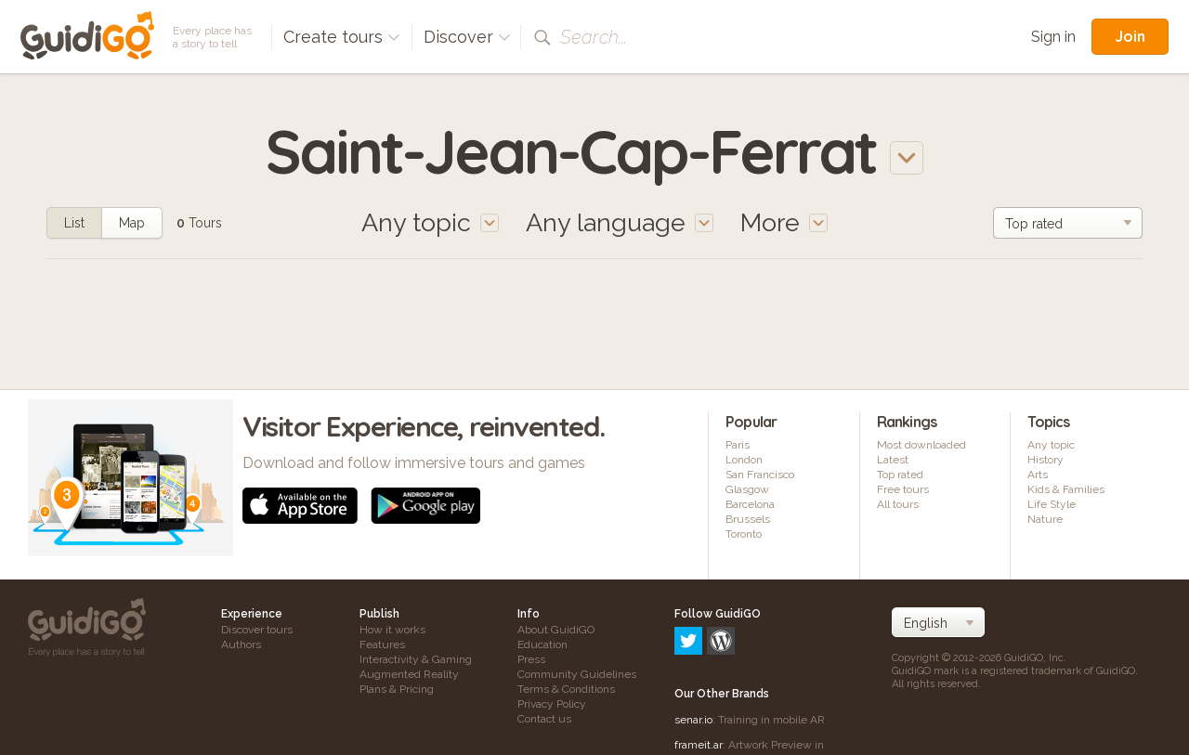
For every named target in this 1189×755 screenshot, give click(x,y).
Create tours (341, 36)
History (1045, 459)
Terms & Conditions (566, 689)
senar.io (693, 639)
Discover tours (257, 629)
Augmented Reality (409, 674)
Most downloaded (921, 444)
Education (542, 644)
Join (1130, 36)
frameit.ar (698, 664)
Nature (1045, 519)
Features (382, 644)
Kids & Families (1065, 489)
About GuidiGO (555, 629)
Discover (467, 36)
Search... (593, 37)
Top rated (900, 474)
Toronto (743, 533)
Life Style (1051, 504)
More (784, 222)
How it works (392, 629)
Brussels (747, 519)
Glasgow (747, 489)
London (744, 459)
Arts (1037, 474)
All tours (898, 504)
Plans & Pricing (396, 689)
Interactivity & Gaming (415, 659)
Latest (892, 459)
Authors (241, 644)
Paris (737, 444)
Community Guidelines (576, 674)
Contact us (544, 718)
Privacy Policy (551, 703)
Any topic (1051, 444)
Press (531, 659)
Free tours (903, 489)
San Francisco (759, 474)
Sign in (1053, 37)
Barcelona (750, 504)
